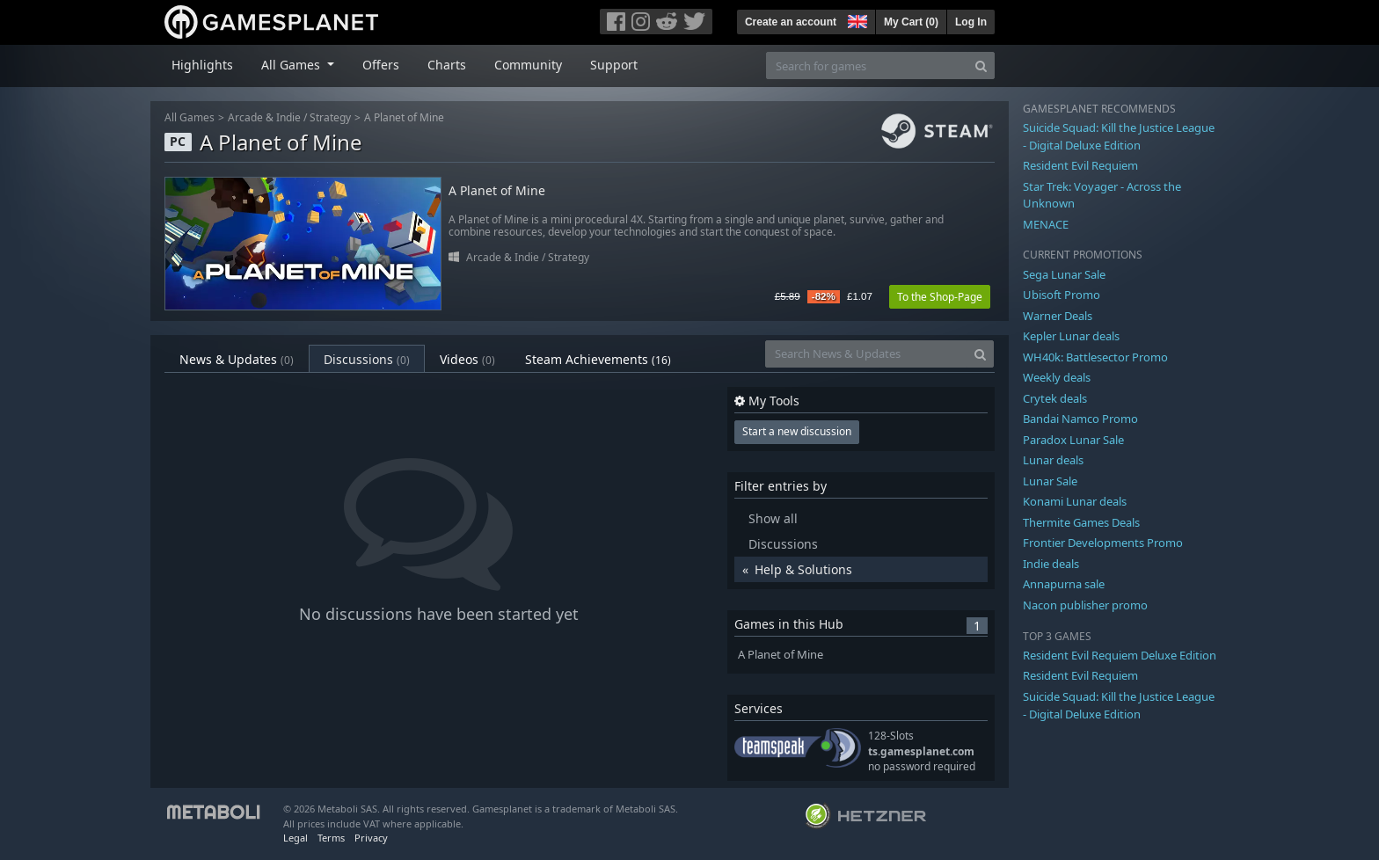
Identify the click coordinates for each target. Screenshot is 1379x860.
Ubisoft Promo (1061, 294)
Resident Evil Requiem (1080, 165)
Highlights (202, 64)
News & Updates (236, 359)
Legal (295, 837)
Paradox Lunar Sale (1073, 440)
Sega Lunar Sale (1064, 274)
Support (614, 64)
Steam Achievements (598, 359)
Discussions (367, 359)
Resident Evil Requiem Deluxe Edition (1119, 655)
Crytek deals (1055, 398)
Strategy (330, 117)
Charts (446, 64)
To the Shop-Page (939, 296)
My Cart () (911, 22)
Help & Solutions (803, 569)
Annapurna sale (1064, 584)
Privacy (371, 837)
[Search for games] (867, 65)
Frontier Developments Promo (1103, 542)
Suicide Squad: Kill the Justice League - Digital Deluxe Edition (1119, 136)
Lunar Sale (1050, 481)
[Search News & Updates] (866, 354)
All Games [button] (292, 64)
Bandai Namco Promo (1080, 418)
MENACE (1046, 224)
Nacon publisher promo (1085, 605)
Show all (773, 518)
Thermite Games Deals (1081, 522)
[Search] (981, 65)
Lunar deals (1053, 460)
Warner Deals (1057, 316)
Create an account (790, 22)
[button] (855, 19)
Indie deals (1051, 564)
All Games (189, 117)
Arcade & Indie (264, 117)
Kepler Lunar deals (1071, 336)
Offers (380, 64)
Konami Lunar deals (1075, 501)
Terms (331, 837)
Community (528, 64)
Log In (971, 22)
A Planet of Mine (404, 117)
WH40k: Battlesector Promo (1095, 357)
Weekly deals (1057, 377)
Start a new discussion (796, 431)
